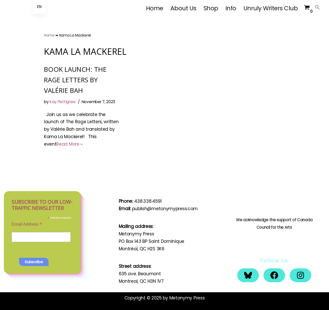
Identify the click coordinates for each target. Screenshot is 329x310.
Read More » (69, 144)
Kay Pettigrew (63, 101)
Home (154, 8)
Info (230, 8)
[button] (317, 7)
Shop (211, 8)
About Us (183, 8)
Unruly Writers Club (270, 8)
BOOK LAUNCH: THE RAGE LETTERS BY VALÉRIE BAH (75, 80)
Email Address (27, 224)
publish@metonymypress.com (165, 209)
